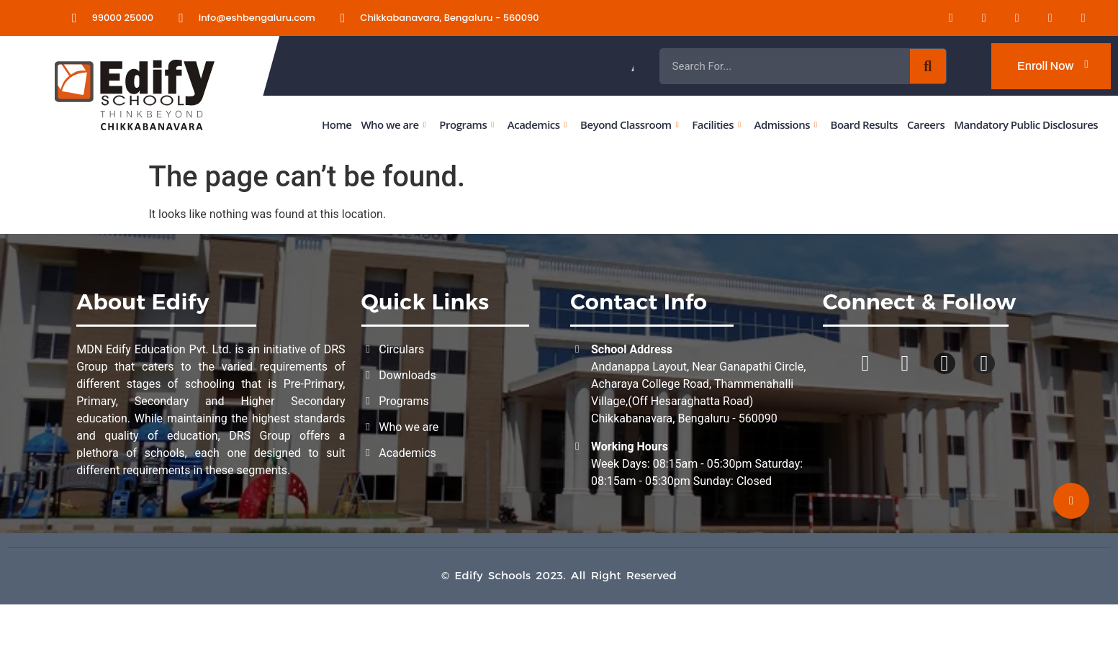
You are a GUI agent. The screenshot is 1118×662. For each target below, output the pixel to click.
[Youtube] (1041, 18)
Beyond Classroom (629, 124)
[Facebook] (975, 18)
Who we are (393, 124)
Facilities (716, 124)
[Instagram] (1008, 18)
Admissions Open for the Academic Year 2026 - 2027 (744, 66)
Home (336, 124)
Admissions (785, 124)
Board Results (863, 124)
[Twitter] (1074, 18)
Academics (537, 124)
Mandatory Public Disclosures (1026, 124)
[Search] (928, 66)
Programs (466, 124)
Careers (926, 124)
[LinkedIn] (942, 18)
